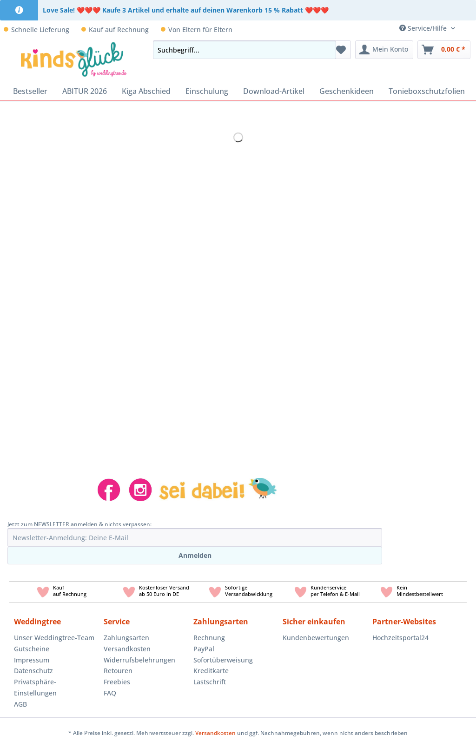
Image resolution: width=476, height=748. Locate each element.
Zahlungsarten (126, 637)
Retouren (118, 670)
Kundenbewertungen (316, 637)
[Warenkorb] (443, 49)
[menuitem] (469, 28)
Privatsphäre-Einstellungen (35, 687)
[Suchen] (326, 49)
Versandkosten (127, 648)
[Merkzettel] (341, 49)
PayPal (203, 648)
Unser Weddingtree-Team (54, 637)
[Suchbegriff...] (244, 49)
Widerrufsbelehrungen (139, 659)
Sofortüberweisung (223, 659)
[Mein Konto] (384, 49)
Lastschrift (209, 681)
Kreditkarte (211, 670)
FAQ (110, 692)
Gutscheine (31, 648)
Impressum (31, 659)
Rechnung (209, 637)
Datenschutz (33, 670)
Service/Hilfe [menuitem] (424, 28)
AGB (20, 704)
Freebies (117, 681)
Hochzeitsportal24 (400, 637)
